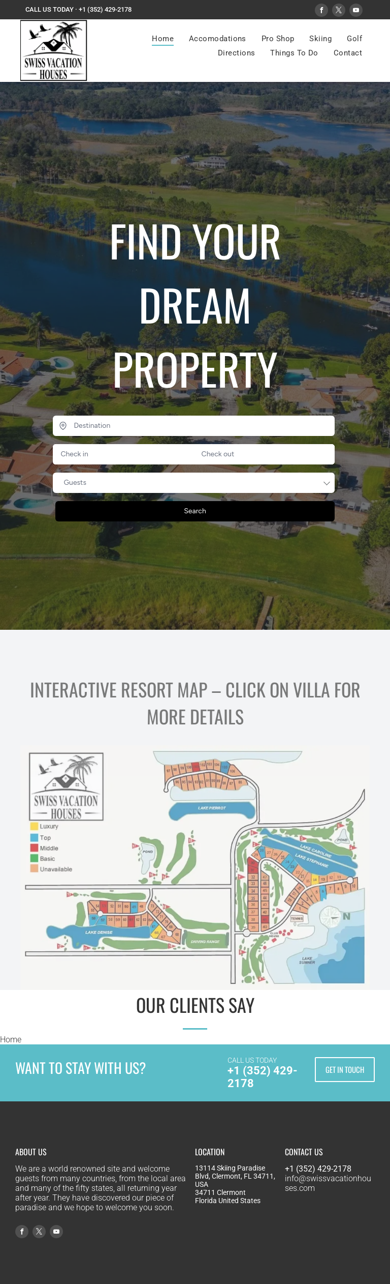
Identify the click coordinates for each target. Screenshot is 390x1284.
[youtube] (356, 11)
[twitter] (338, 11)
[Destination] (193, 426)
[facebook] (321, 11)
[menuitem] (162, 39)
